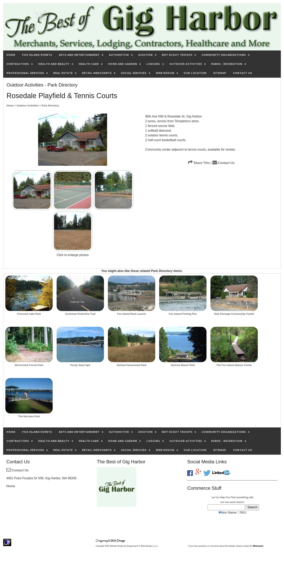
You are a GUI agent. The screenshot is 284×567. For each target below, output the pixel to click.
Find (233, 497)
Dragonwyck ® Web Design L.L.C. (142, 546)
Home (10, 486)
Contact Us (223, 163)
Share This (199, 163)
